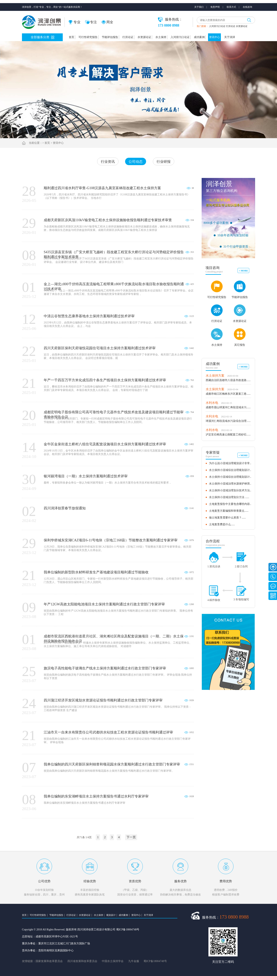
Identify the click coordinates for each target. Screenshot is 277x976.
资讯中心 (214, 37)
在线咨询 (247, 7)
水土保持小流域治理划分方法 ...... (229, 497)
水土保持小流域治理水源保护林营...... (231, 483)
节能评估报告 (110, 37)
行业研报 (164, 162)
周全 (107, 22)
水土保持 (160, 37)
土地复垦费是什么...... (222, 524)
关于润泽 (229, 37)
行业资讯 (108, 162)
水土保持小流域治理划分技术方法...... (231, 490)
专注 (91, 22)
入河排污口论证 (217, 26)
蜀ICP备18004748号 (155, 961)
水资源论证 (241, 26)
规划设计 (111, 915)
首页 (71, 37)
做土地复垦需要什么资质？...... (227, 517)
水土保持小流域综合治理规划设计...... (231, 470)
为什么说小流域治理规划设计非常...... (231, 463)
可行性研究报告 (88, 37)
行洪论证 (230, 26)
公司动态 (136, 162)
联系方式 (231, 7)
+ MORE (243, 270)
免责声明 (215, 7)
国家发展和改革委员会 (49, 961)
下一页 (131, 837)
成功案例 (199, 37)
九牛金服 (133, 961)
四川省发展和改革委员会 (82, 961)
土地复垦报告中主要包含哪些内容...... (231, 504)
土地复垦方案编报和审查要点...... (228, 510)
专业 (74, 22)
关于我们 (199, 7)
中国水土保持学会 (113, 961)
